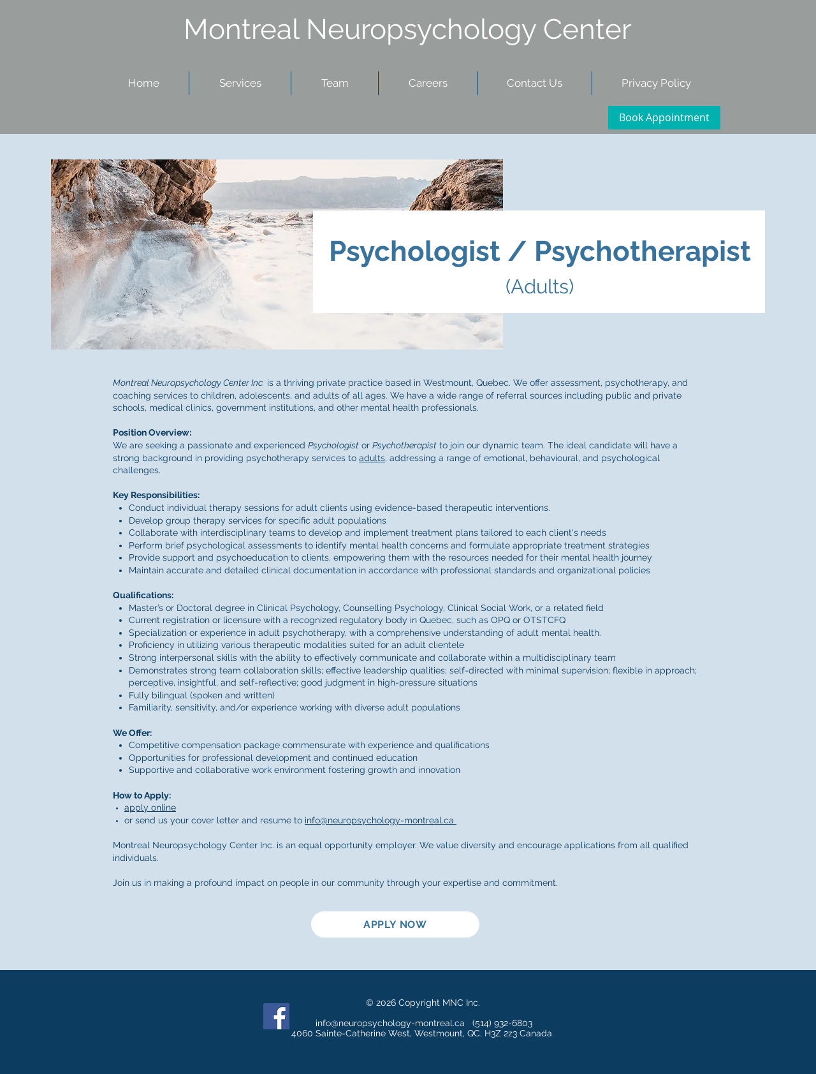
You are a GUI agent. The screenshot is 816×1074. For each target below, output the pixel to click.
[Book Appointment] (664, 117)
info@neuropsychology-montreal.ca (380, 820)
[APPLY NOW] (395, 924)
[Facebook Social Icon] (276, 1016)
